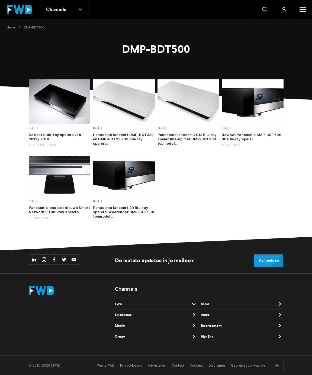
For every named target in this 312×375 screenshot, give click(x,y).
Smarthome (123, 315)
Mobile (120, 326)
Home (11, 27)
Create (120, 336)
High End (207, 336)
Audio (205, 315)
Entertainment (211, 326)
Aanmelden (269, 260)
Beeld (33, 128)
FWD (118, 304)
